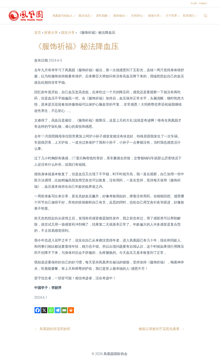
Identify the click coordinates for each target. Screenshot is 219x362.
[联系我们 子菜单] (196, 15)
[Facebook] (38, 310)
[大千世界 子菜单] (178, 15)
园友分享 (68, 32)
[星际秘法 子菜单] (126, 15)
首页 (37, 32)
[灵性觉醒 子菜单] (109, 15)
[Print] (71, 310)
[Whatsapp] (51, 310)
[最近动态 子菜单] (92, 15)
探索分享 (51, 32)
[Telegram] (58, 310)
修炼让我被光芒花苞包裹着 (159, 329)
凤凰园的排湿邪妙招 (55, 329)
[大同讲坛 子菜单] (144, 15)
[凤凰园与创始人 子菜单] (74, 15)
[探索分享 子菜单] (161, 15)
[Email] (64, 310)
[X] (44, 310)
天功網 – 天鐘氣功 (198, 3)
